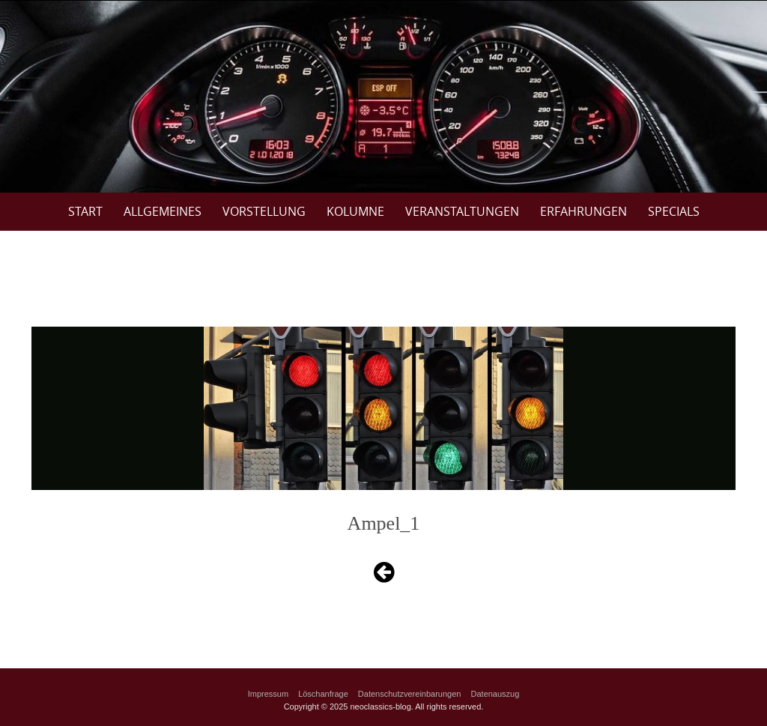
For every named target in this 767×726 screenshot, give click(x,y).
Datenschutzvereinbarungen (409, 693)
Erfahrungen (583, 211)
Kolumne (355, 211)
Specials (674, 211)
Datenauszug (495, 693)
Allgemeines (162, 211)
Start (85, 211)
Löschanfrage (323, 693)
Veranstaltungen (462, 211)
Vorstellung (264, 211)
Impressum (268, 693)
